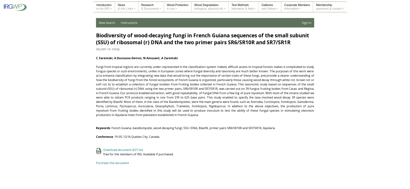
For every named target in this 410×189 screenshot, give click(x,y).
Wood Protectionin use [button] (177, 6)
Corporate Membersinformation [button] (297, 6)
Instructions (129, 23)
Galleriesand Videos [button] (268, 6)
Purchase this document (112, 163)
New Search (107, 23)
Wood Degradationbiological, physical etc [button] (208, 6)
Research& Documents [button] (150, 6)
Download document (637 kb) (123, 150)
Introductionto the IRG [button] (104, 6)
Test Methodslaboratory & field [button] (242, 6)
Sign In (306, 23)
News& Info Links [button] (125, 6)
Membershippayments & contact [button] (329, 6)
